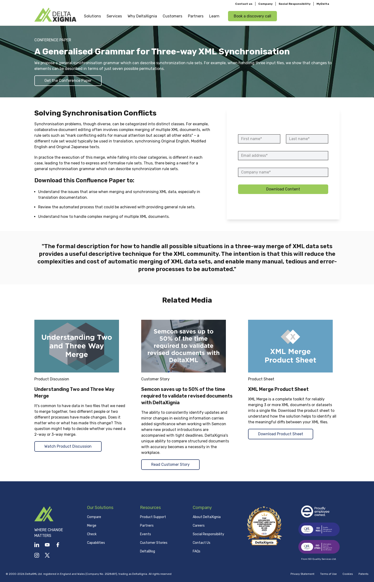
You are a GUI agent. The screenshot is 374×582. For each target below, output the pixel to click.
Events (145, 534)
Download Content (283, 189)
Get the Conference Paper (68, 80)
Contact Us (201, 543)
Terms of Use (328, 574)
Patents (363, 574)
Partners (147, 526)
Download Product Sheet (280, 434)
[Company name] (283, 172)
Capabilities (96, 543)
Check (92, 534)
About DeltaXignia (207, 517)
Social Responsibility (295, 3)
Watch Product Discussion (68, 446)
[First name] (259, 138)
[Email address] (283, 155)
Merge (91, 526)
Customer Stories (153, 543)
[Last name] (307, 138)
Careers (199, 526)
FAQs (196, 551)
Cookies (348, 574)
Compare (94, 517)
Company (265, 3)
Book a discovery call (252, 16)
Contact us (243, 3)
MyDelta (323, 3)
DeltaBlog (147, 551)
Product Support (153, 517)
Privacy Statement (302, 574)
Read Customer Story (170, 464)
